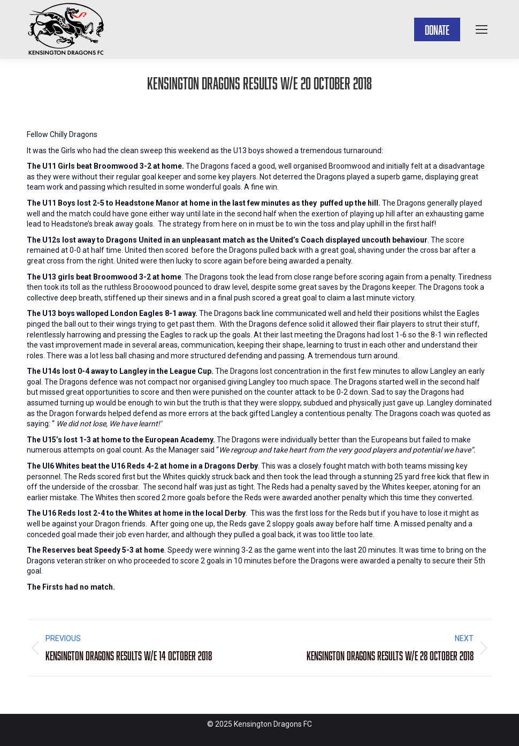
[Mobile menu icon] (481, 29)
